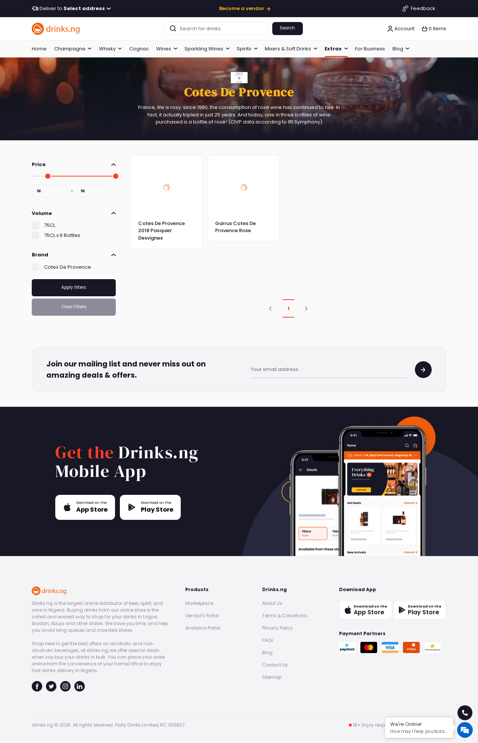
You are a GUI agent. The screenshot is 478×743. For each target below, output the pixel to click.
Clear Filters (74, 307)
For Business (370, 48)
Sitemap (272, 677)
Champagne (73, 48)
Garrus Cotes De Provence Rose (235, 227)
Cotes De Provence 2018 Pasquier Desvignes (161, 230)
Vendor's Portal (202, 615)
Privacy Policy (277, 628)
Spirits (247, 48)
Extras (336, 48)
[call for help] (464, 712)
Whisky (110, 48)
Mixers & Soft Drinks (291, 48)
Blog (401, 48)
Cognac (139, 48)
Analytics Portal (202, 628)
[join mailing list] (423, 369)
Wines (166, 48)
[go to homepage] (56, 28)
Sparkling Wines (207, 48)
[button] (434, 28)
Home (39, 48)
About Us (272, 603)
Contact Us (275, 665)
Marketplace (199, 603)
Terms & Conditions (284, 615)
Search (287, 28)
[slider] (47, 176)
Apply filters (73, 287)
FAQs (267, 640)
